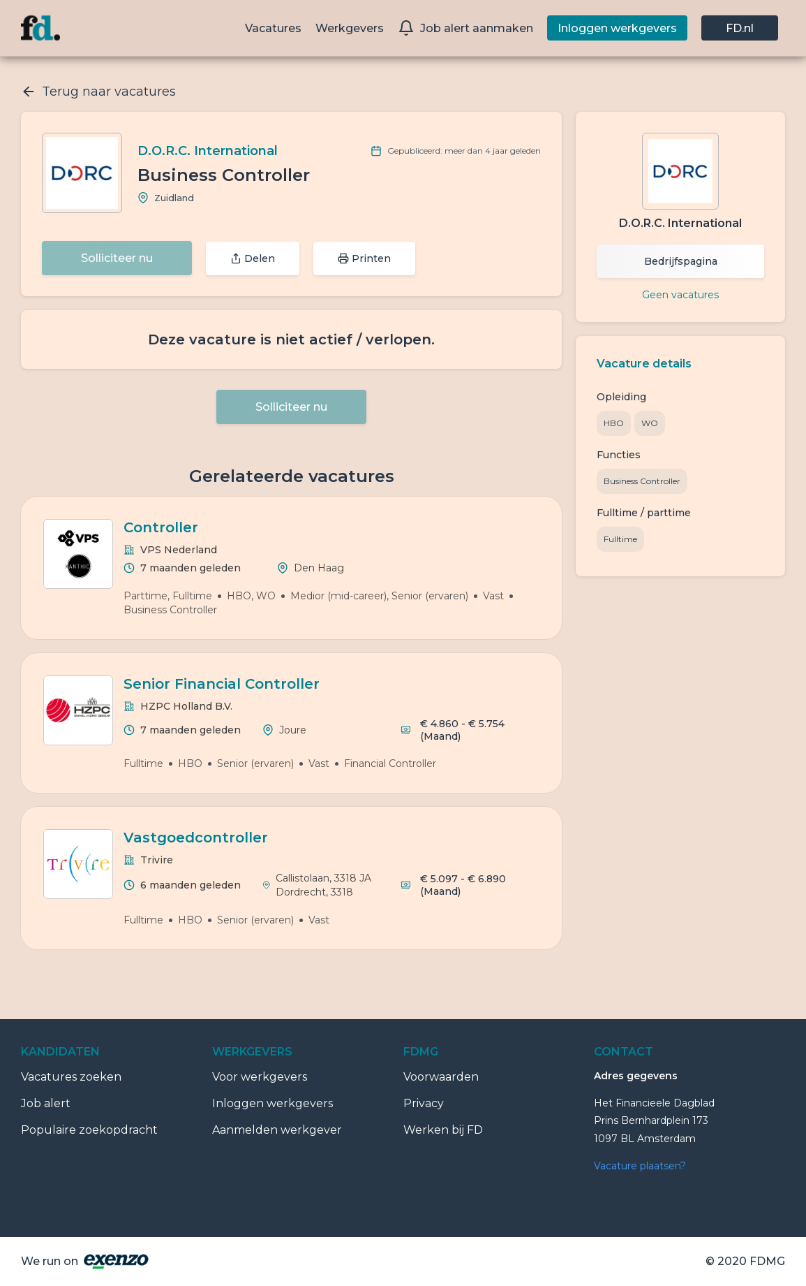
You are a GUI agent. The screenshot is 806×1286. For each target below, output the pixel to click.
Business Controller (642, 481)
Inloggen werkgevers (272, 1103)
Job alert (45, 1103)
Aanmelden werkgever (277, 1130)
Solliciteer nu (117, 258)
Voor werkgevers (259, 1076)
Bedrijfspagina (680, 261)
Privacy (423, 1103)
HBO (614, 423)
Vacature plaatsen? (640, 1166)
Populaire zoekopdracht (89, 1130)
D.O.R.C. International (207, 151)
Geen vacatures (680, 294)
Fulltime (620, 539)
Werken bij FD (443, 1130)
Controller (161, 527)
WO (649, 423)
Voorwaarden (441, 1076)
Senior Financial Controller (222, 683)
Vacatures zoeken (71, 1076)
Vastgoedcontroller (196, 837)
